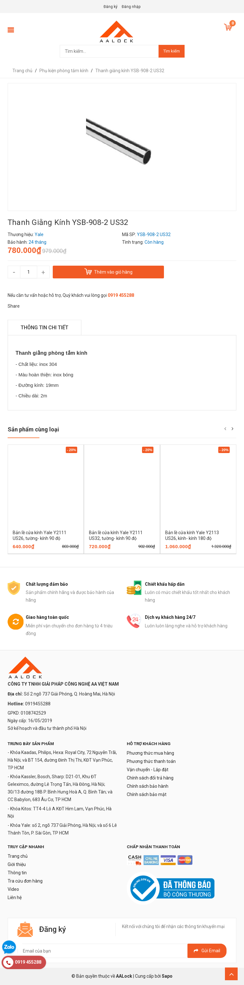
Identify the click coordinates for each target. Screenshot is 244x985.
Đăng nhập (131, 6)
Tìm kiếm (171, 51)
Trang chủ (18, 856)
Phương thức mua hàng (150, 753)
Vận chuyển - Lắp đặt (147, 769)
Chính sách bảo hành (147, 786)
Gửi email (207, 950)
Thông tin (17, 872)
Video (13, 889)
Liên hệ (15, 897)
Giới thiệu (17, 864)
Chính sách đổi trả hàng (150, 777)
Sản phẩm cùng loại (33, 429)
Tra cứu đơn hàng (25, 881)
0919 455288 (121, 295)
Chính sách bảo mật (146, 794)
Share (14, 306)
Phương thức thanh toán (151, 761)
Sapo (167, 976)
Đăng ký (111, 6)
